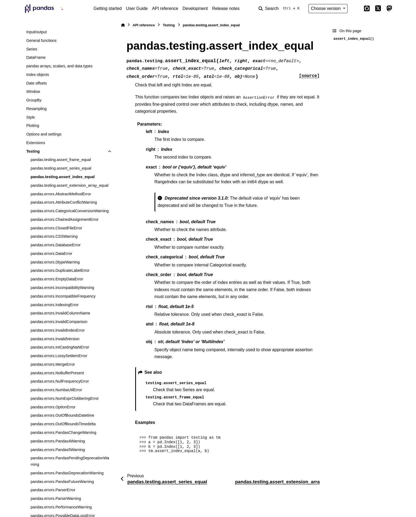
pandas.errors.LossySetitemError (59, 356)
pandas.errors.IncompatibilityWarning (62, 287)
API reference (165, 8)
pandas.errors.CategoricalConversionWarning (70, 211)
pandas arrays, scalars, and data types (59, 66)
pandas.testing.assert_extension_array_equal (69, 185)
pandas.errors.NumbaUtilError (56, 390)
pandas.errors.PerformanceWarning (61, 507)
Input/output (36, 32)
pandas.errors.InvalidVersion (55, 339)
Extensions (35, 143)
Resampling (36, 109)
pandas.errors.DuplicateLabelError (60, 270)
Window (33, 91)
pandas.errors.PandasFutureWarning (62, 481)
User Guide (137, 8)
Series (31, 49)
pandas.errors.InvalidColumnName (60, 313)
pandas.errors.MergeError (53, 364)
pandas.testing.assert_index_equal (63, 177)
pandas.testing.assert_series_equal (61, 168)
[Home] (123, 25)
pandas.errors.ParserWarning (56, 498)
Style (30, 117)
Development (195, 8)
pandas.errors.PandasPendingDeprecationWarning (70, 461)
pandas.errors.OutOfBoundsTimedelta (63, 424)
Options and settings (43, 134)
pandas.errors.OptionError (53, 407)
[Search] (280, 8)
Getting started (108, 8)
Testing (33, 151)
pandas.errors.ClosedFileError (56, 228)
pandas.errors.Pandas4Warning (58, 441)
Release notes (226, 8)
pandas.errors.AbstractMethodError (61, 194)
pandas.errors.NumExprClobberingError (65, 398)
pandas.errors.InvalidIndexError (58, 330)
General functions (41, 40)
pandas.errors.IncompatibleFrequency (63, 296)
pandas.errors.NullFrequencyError (60, 381)
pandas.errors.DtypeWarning (55, 262)
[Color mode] (355, 8)
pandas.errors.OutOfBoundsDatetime (62, 415)
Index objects (37, 74)
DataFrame (36, 57)
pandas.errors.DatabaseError (55, 245)
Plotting (32, 125)
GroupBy (34, 100)
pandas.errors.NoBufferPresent (57, 373)
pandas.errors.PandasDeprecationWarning (67, 473)
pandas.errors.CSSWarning (54, 236)
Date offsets (36, 83)
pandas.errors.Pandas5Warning (58, 450)
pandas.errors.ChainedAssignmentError (65, 219)
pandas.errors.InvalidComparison (59, 322)
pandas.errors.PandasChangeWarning (63, 432)
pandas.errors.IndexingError (55, 305)
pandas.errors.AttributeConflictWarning (64, 202)
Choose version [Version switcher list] (326, 8)
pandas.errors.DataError (51, 253)
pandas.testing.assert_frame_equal (61, 159)
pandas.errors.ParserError (53, 490)
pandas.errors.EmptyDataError (57, 279)
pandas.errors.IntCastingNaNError (60, 347)
